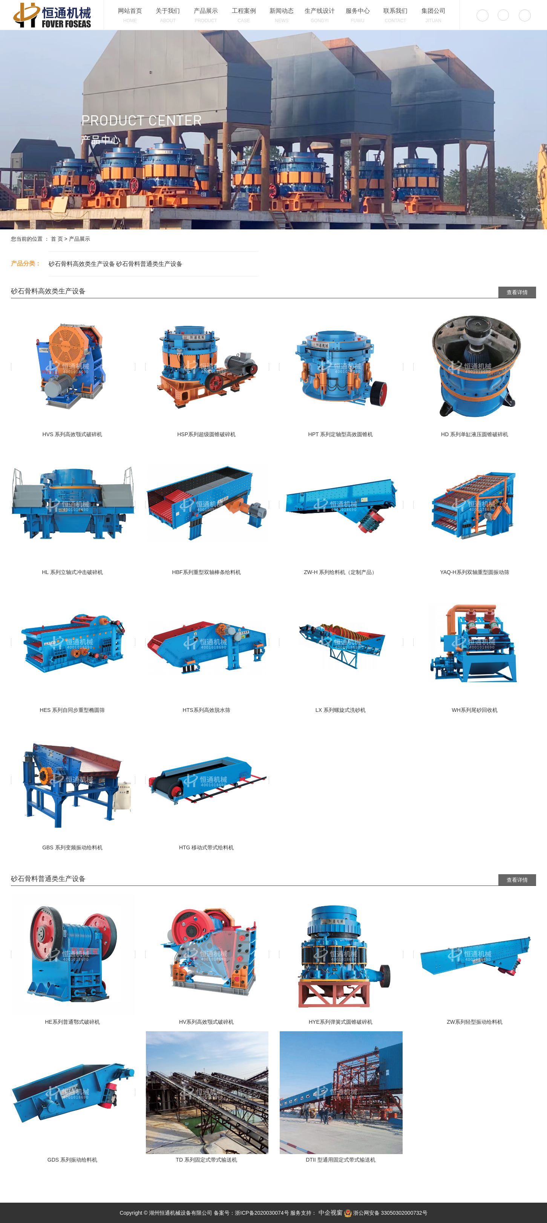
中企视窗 (329, 1212)
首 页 (57, 239)
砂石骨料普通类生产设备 (149, 264)
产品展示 (79, 239)
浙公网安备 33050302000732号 (385, 1213)
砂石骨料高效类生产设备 (82, 264)
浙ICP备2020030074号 (262, 1213)
